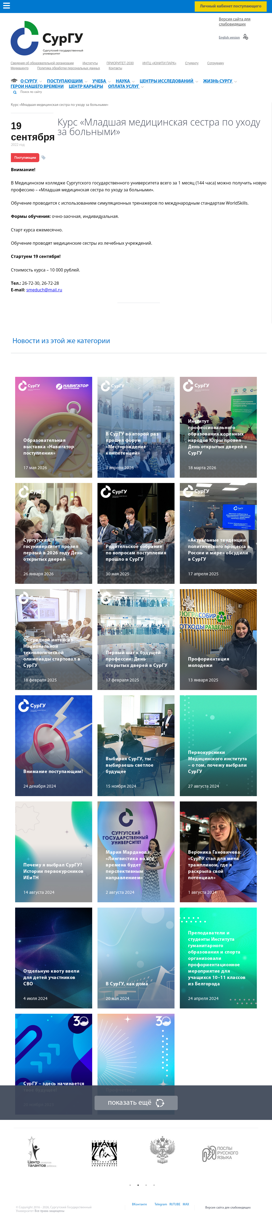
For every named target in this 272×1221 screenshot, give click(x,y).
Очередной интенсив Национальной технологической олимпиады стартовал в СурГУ (51, 653)
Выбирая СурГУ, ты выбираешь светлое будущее (130, 765)
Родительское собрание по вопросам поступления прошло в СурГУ (136, 553)
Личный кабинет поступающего (230, 6)
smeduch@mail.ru (44, 290)
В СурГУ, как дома (127, 984)
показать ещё (129, 1103)
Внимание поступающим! (53, 771)
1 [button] (130, 1185)
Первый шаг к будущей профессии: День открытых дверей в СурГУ (136, 659)
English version (229, 37)
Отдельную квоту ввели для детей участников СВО (51, 978)
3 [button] (146, 1185)
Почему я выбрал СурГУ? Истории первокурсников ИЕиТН (53, 872)
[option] (55, 1152)
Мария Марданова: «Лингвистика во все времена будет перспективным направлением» (130, 865)
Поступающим (25, 157)
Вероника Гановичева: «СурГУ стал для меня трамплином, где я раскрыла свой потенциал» (215, 865)
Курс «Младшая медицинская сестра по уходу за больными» (59, 105)
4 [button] (154, 1185)
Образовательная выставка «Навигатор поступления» (48, 447)
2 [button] (138, 1185)
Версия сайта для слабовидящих (228, 1207)
